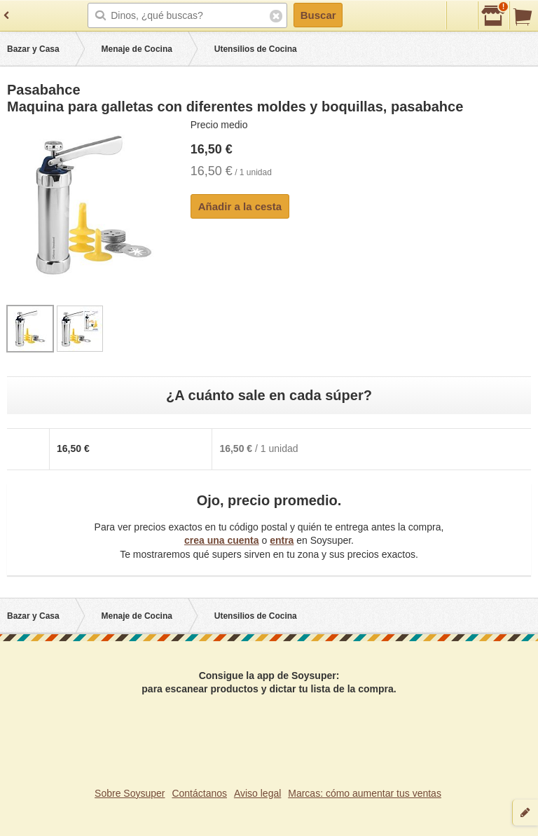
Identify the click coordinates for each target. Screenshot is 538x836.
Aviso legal (257, 793)
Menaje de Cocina (137, 49)
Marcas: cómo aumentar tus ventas (364, 793)
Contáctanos (199, 793)
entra (282, 540)
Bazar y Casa (33, 49)
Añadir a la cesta (240, 206)
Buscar (318, 15)
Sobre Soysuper (130, 793)
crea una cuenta (221, 540)
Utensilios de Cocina (255, 49)
